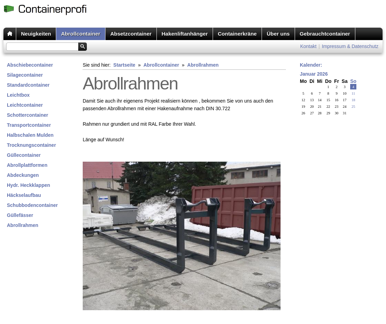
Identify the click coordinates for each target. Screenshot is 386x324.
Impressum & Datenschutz (350, 46)
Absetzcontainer (131, 34)
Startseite (124, 65)
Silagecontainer (25, 75)
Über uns (278, 34)
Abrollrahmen (22, 225)
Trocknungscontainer (31, 145)
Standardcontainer (28, 85)
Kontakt (308, 46)
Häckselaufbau (24, 195)
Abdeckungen (23, 175)
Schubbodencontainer (32, 205)
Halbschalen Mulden (30, 135)
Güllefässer (20, 215)
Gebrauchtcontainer (325, 34)
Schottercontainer (27, 115)
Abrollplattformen (27, 165)
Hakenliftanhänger (185, 34)
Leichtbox (18, 95)
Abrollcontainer (80, 34)
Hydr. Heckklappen (28, 185)
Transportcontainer (29, 125)
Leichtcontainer (25, 105)
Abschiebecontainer (30, 65)
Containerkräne (237, 34)
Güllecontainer (24, 155)
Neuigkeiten (36, 34)
